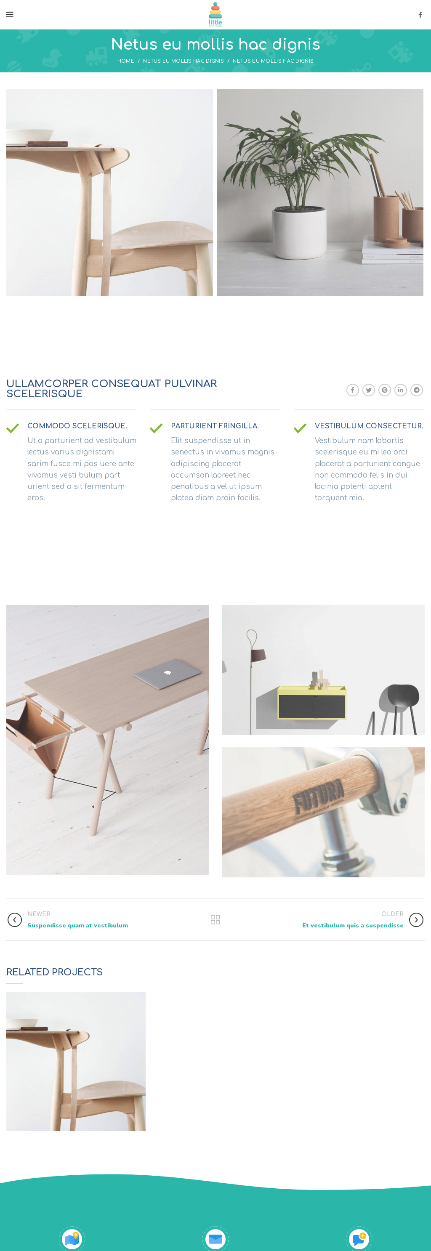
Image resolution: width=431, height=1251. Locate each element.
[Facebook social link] (420, 14)
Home (125, 61)
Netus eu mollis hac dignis (183, 61)
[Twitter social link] (368, 390)
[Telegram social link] (416, 390)
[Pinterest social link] (384, 390)
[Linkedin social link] (400, 390)
